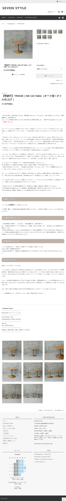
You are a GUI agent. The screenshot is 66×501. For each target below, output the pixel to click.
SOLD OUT (49, 75)
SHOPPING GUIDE (30, 17)
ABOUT (4, 17)
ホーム (3, 23)
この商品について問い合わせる (46, 409)
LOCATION (11, 17)
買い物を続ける (59, 409)
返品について (59, 79)
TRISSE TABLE (20, 23)
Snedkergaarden (11, 23)
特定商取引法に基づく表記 (56, 82)
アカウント (61, 1)
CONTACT (20, 17)
